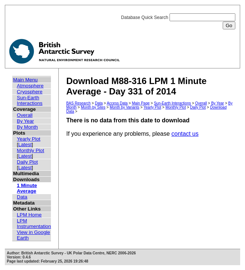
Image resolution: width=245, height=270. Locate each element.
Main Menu (25, 80)
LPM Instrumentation (34, 223)
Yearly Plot (28, 139)
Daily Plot (27, 162)
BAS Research (78, 103)
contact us (185, 134)
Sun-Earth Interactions (29, 100)
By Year (25, 121)
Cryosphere (29, 91)
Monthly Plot (30, 150)
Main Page (141, 103)
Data (22, 197)
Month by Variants (124, 107)
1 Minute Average (27, 188)
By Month (27, 127)
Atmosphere (30, 86)
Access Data (117, 103)
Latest (25, 144)
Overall (24, 115)
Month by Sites (93, 107)
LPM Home (29, 215)
